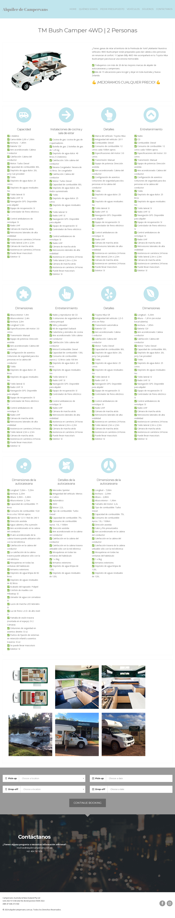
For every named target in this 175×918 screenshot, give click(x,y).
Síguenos (148, 10)
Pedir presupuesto (112, 10)
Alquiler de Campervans (25, 10)
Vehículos (133, 10)
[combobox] (52, 780)
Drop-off (13, 791)
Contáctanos (164, 10)
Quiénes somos (88, 10)
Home (73, 10)
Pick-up (12, 780)
